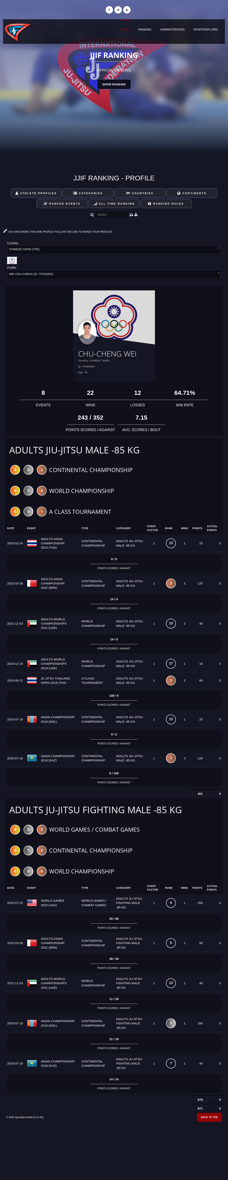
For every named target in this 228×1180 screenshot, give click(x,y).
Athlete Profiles (36, 193)
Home (125, 29)
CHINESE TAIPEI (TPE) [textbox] (24, 249)
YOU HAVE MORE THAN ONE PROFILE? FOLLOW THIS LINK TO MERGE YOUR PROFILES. (58, 231)
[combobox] (114, 250)
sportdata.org (205, 29)
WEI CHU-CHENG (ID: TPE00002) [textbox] (31, 274)
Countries (140, 193)
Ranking (144, 29)
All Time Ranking (114, 203)
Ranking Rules (166, 203)
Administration (172, 29)
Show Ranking (114, 84)
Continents (191, 193)
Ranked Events (62, 203)
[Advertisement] (114, 1150)
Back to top (209, 1119)
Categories (88, 193)
